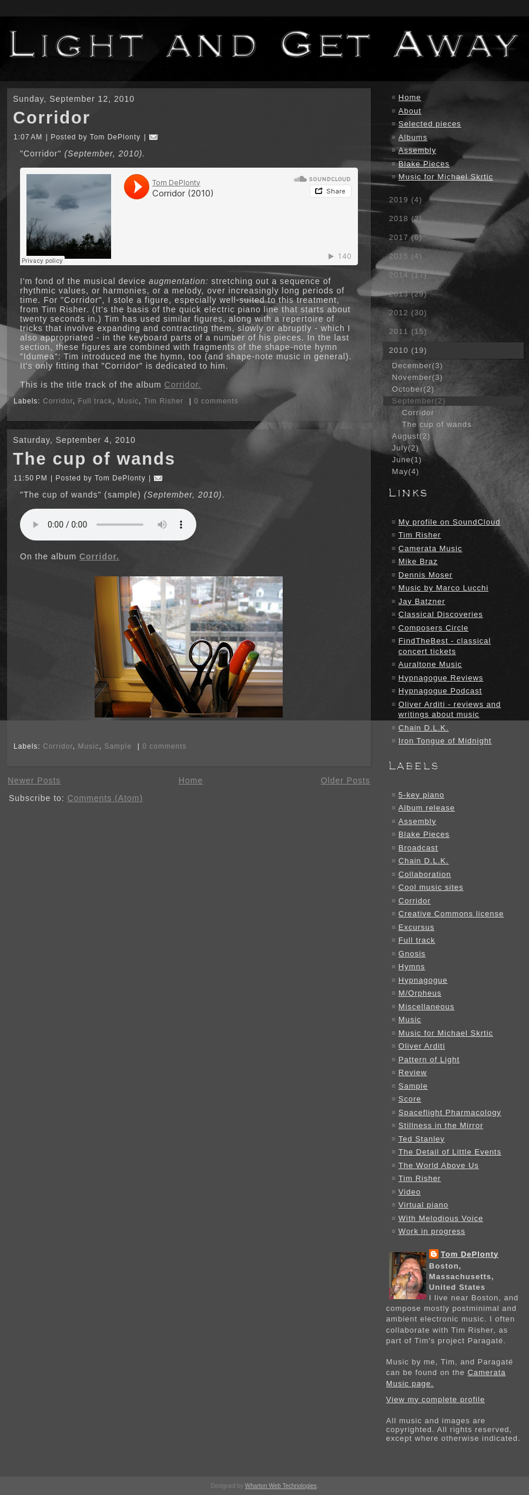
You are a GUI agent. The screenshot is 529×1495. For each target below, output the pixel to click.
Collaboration (425, 874)
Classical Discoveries (441, 614)
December (417, 365)
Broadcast (418, 847)
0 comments (216, 401)
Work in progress (432, 1231)
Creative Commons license (451, 913)
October (413, 389)
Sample (118, 746)
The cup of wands (94, 458)
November (417, 377)
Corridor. (183, 384)
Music (128, 401)
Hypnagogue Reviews (441, 677)
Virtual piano (423, 1204)
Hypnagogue (423, 980)
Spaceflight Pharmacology (450, 1112)
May (405, 471)
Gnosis (412, 953)
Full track (95, 401)
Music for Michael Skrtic (446, 176)
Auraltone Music (430, 664)
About (410, 110)
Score (410, 1098)
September (419, 400)
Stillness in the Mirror (441, 1125)
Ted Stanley (422, 1138)
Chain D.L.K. (424, 727)
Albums (413, 137)
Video (410, 1191)
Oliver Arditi (422, 1046)
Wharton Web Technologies (281, 1486)
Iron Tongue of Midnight (445, 740)
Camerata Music (431, 548)
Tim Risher (164, 401)
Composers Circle (433, 627)
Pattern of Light (429, 1059)
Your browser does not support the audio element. (108, 524)
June (407, 459)
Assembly (417, 150)
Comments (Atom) (105, 798)
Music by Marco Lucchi (443, 587)
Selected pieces (430, 123)
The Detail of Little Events (450, 1151)
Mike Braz (418, 561)
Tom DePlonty (469, 1254)
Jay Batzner (422, 601)
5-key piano (421, 794)
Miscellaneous (426, 1006)
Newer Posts (34, 780)
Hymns (412, 966)
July (405, 447)
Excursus (416, 927)
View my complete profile (435, 1399)
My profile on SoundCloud (450, 522)
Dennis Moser (426, 574)
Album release (427, 807)
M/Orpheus (420, 993)
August (411, 436)
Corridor (52, 117)
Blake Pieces (424, 163)
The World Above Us (439, 1165)
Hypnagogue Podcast (440, 690)
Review (413, 1072)
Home (191, 780)
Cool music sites (431, 887)
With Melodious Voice (441, 1218)
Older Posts (345, 780)
